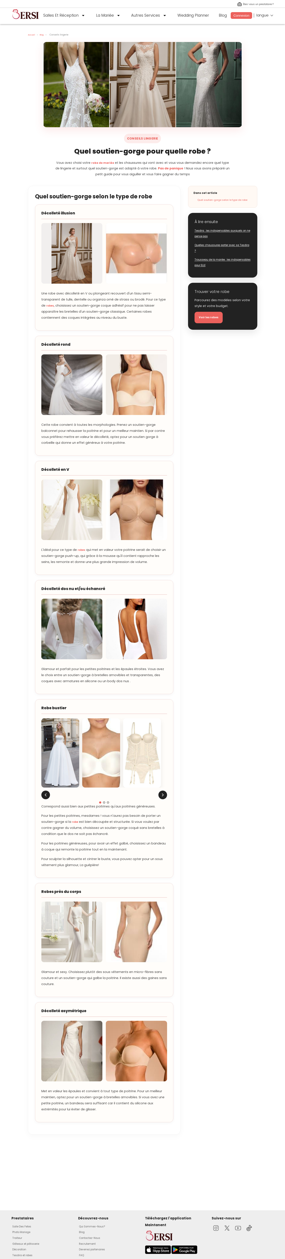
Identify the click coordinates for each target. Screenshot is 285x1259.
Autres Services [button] (149, 16)
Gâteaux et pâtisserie (29, 1243)
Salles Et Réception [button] (64, 16)
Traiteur (18, 1238)
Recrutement (89, 1243)
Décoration (21, 1249)
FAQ (82, 1255)
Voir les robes (210, 318)
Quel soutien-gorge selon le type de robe (222, 200)
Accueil (32, 34)
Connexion (241, 15)
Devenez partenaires (95, 1249)
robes (51, 305)
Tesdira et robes (25, 1255)
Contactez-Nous (92, 1238)
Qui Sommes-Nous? (95, 1226)
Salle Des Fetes (23, 1226)
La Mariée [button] (109, 16)
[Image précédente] (45, 795)
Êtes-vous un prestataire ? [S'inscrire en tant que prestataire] (252, 4)
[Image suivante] (162, 795)
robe (76, 822)
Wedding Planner (193, 15)
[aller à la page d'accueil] (25, 21)
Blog (223, 15)
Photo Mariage (23, 1232)
